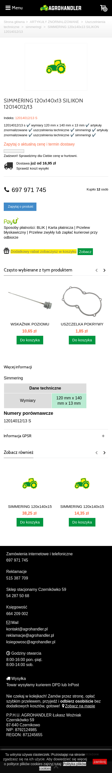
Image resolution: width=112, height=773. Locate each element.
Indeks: (9, 118)
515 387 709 (17, 578)
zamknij (100, 762)
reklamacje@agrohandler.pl (30, 635)
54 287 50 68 (17, 596)
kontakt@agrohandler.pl (27, 629)
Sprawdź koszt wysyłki (32, 168)
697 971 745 (25, 189)
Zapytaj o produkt (20, 206)
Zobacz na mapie (78, 706)
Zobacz (85, 252)
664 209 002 (17, 614)
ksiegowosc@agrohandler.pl (30, 642)
